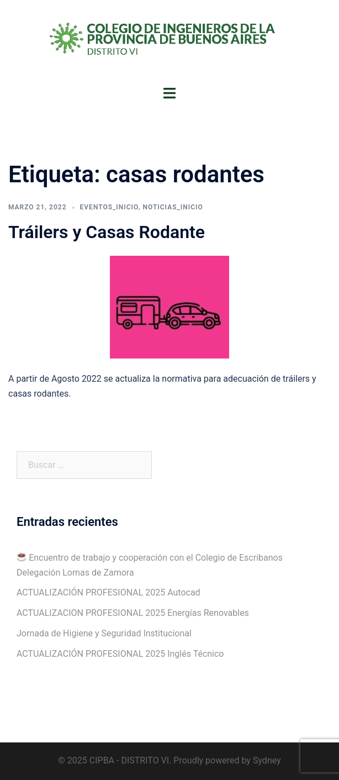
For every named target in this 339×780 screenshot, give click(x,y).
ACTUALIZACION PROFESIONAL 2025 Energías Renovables (133, 613)
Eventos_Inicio (109, 207)
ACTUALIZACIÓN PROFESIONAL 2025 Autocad (108, 592)
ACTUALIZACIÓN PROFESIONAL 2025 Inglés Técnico (120, 654)
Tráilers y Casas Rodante (106, 232)
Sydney (267, 760)
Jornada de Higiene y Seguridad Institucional (104, 633)
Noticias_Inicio (172, 207)
